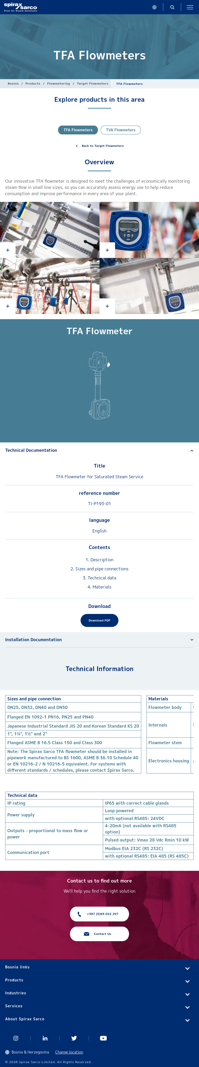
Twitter (74, 1038)
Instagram (16, 1038)
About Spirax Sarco (25, 1018)
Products (32, 83)
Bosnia (13, 83)
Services (14, 1005)
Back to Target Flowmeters (103, 145)
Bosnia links (17, 967)
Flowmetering (58, 83)
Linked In (45, 1038)
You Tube (103, 1038)
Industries (15, 992)
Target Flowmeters (92, 83)
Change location (69, 1052)
